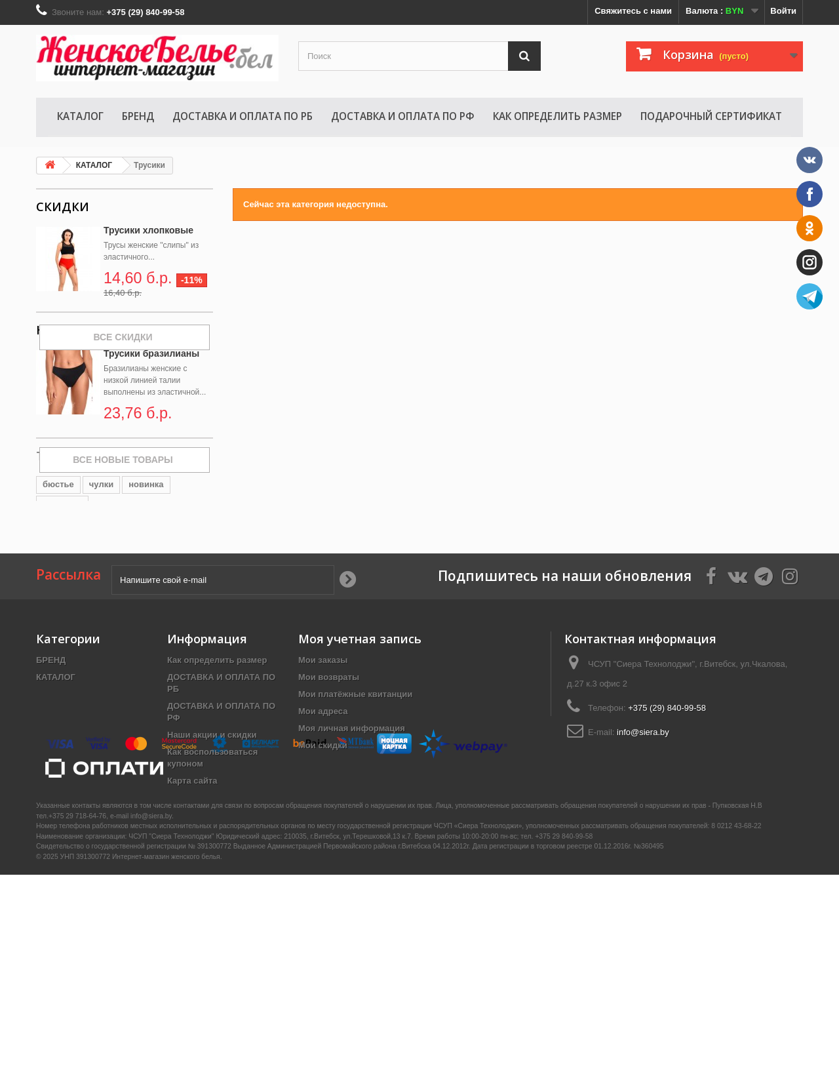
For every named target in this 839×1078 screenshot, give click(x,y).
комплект (62, 618)
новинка (145, 598)
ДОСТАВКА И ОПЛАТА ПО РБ (242, 116)
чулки (101, 598)
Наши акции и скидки (211, 863)
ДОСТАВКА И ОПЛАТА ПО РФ (403, 116)
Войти (783, 11)
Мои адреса (322, 840)
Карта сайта (192, 909)
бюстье (58, 598)
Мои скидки (322, 874)
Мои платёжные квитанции (355, 823)
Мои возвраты (328, 805)
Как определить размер (557, 116)
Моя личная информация (351, 857)
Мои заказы (322, 788)
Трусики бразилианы (151, 412)
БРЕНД (138, 116)
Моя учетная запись (359, 767)
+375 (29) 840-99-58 (667, 836)
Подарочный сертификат (711, 116)
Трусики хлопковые (148, 230)
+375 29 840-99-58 (564, 1040)
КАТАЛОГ (80, 116)
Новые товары (85, 388)
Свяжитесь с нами (633, 11)
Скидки (62, 206)
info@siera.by (643, 861)
